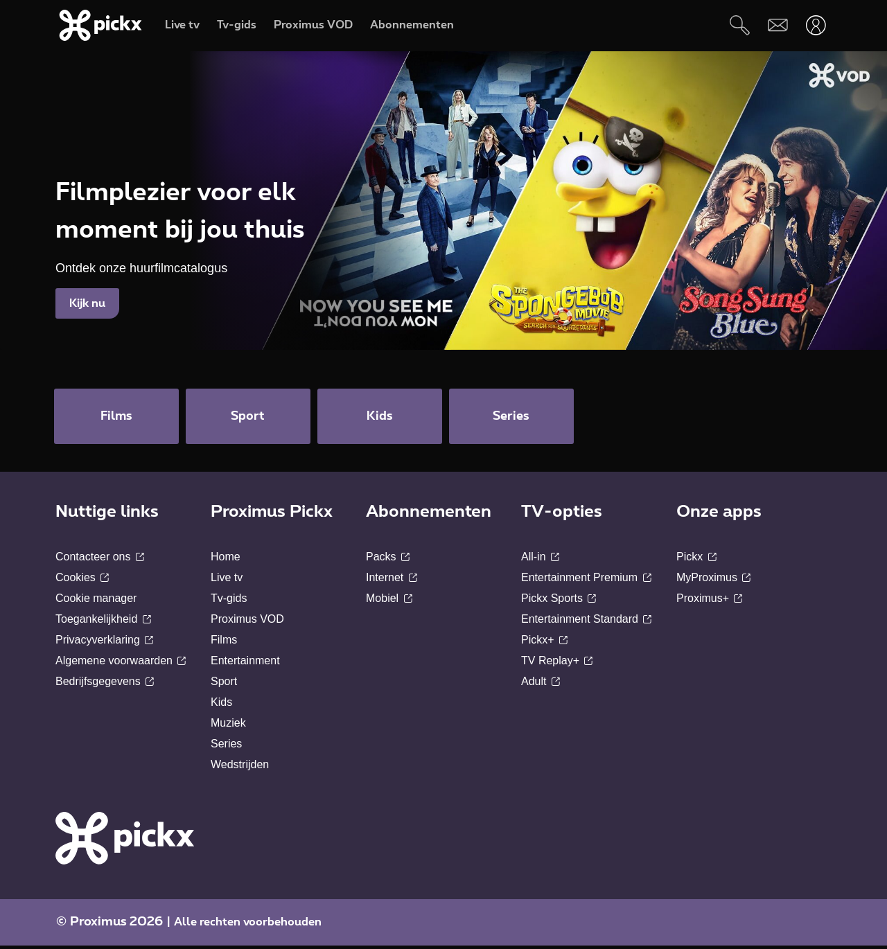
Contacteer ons (99, 560)
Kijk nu (87, 303)
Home (225, 560)
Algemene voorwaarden (120, 664)
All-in (540, 560)
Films (224, 643)
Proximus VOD (247, 622)
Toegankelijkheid (103, 622)
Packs (388, 560)
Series (226, 747)
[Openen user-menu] (816, 25)
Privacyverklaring (104, 643)
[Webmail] (778, 25)
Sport (224, 685)
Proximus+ (709, 601)
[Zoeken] (740, 25)
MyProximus (713, 581)
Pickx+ (544, 643)
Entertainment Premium (586, 581)
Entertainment (245, 664)
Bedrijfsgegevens (104, 685)
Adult (540, 685)
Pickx (696, 560)
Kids (221, 705)
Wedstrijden (240, 768)
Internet (391, 581)
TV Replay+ (556, 664)
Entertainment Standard (586, 622)
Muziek (228, 726)
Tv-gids (229, 601)
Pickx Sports (558, 601)
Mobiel (389, 601)
